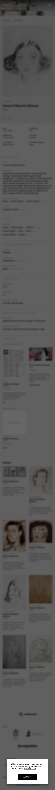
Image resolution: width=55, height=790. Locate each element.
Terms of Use (30, 769)
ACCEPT (27, 777)
